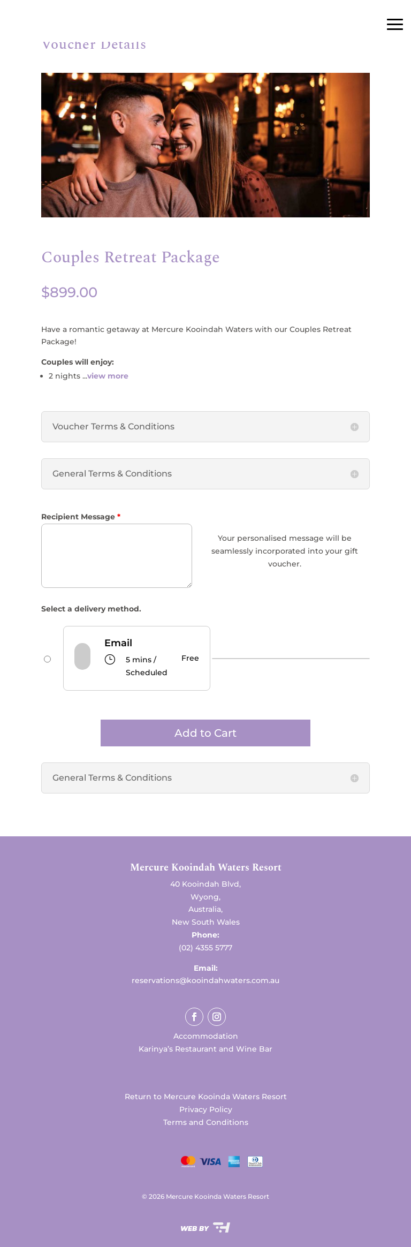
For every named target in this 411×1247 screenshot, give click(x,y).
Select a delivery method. (91, 609)
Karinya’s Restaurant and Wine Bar (205, 1049)
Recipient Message (80, 517)
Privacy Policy (205, 1109)
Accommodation (205, 1036)
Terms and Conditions (205, 1122)
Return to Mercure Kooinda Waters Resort (206, 1096)
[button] (206, 870)
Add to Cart (205, 733)
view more (107, 376)
